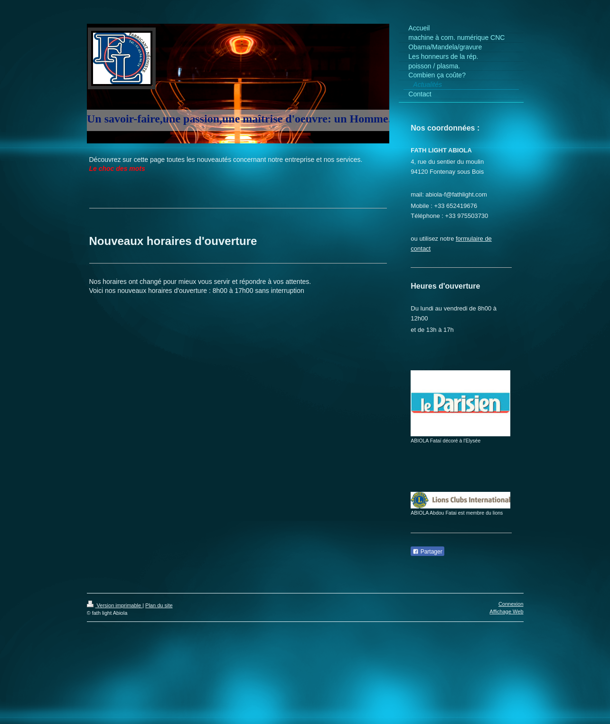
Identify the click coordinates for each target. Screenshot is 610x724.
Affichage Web (506, 611)
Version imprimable (115, 605)
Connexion (511, 604)
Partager (427, 551)
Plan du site (158, 605)
